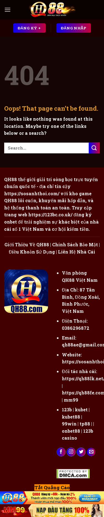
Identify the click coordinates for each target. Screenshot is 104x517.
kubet (81, 409)
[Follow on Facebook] (61, 452)
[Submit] (94, 147)
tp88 (85, 424)
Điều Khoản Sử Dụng (32, 252)
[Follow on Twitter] (81, 452)
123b (67, 409)
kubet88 (71, 417)
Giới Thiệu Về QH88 (26, 244)
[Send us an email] (91, 452)
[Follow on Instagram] (71, 452)
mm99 (71, 400)
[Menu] (7, 9)
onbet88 (71, 431)
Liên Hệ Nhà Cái (76, 252)
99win (69, 424)
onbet (10, 222)
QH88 (10, 200)
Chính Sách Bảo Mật (75, 244)
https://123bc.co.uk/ (50, 214)
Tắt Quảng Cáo (52, 487)
